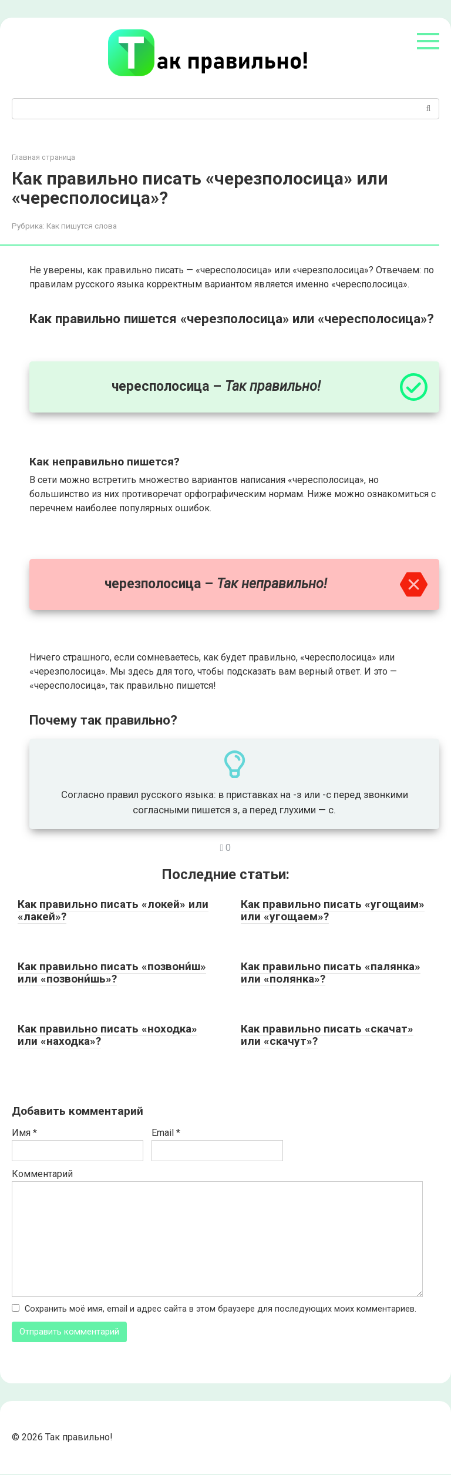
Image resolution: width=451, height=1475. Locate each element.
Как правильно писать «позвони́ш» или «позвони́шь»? (112, 972)
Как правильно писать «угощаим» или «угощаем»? (333, 910)
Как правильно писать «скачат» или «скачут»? (327, 1035)
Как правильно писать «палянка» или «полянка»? (330, 972)
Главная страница (43, 157)
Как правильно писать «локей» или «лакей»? (113, 910)
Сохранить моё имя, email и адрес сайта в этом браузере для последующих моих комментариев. (220, 1309)
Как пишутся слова (81, 225)
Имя (24, 1132)
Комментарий (42, 1173)
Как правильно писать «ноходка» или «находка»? (107, 1035)
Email (166, 1132)
